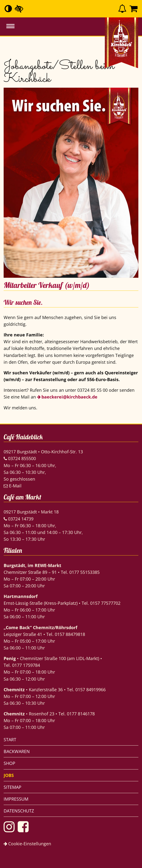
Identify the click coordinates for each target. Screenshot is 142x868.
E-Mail (13, 486)
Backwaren (17, 751)
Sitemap (12, 787)
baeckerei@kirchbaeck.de (69, 397)
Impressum (16, 799)
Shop (9, 763)
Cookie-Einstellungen (27, 844)
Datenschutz (19, 811)
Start (10, 739)
